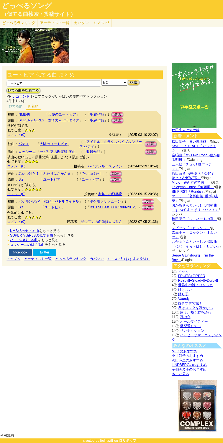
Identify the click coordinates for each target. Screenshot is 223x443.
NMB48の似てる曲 (24, 231)
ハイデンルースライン (105, 166)
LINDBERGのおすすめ (189, 365)
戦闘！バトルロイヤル (61, 201)
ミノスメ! (101, 23)
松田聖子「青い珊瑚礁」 (191, 141)
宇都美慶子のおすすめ (189, 369)
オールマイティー (194, 321)
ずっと (183, 271)
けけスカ (185, 289)
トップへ (13, 259)
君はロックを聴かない (195, 308)
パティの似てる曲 (24, 240)
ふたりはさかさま (57, 173)
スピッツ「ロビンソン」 (191, 228)
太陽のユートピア (53, 144)
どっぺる (18, 23)
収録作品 (97, 114)
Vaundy (184, 299)
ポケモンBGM (29, 201)
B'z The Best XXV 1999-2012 (112, 207)
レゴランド (21, 96)
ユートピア (52, 179)
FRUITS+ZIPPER (191, 276)
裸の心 (185, 317)
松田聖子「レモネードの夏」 (194, 219)
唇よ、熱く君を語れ (195, 312)
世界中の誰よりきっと (195, 285)
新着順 (33, 106)
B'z (20, 179)
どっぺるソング (27, 6)
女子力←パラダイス (63, 120)
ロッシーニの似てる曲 (27, 245)
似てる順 (16, 106)
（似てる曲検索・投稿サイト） (39, 14)
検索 (133, 82)
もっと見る (180, 374)
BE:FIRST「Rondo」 (188, 191)
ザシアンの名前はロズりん (101, 222)
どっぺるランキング (70, 259)
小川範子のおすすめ (187, 356)
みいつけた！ (28, 173)
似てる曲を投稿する (23, 90)
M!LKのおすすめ (184, 351)
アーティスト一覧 (38, 259)
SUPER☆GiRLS (31, 120)
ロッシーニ (27, 152)
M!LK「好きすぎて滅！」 (191, 182)
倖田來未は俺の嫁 (186, 130)
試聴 (117, 114)
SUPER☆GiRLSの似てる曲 (31, 235)
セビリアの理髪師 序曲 (57, 152)
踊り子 (183, 294)
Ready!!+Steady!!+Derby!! (198, 280)
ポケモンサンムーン (105, 201)
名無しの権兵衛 (110, 194)
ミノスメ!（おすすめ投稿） (128, 259)
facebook (20, 252)
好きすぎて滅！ (190, 303)
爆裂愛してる (190, 326)
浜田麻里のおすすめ (187, 360)
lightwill (106, 440)
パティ (23, 144)
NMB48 (24, 114)
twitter (44, 252)
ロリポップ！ (129, 440)
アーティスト (54, 23)
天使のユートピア (62, 114)
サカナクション (192, 330)
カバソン (81, 23)
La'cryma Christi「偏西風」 (193, 187)
